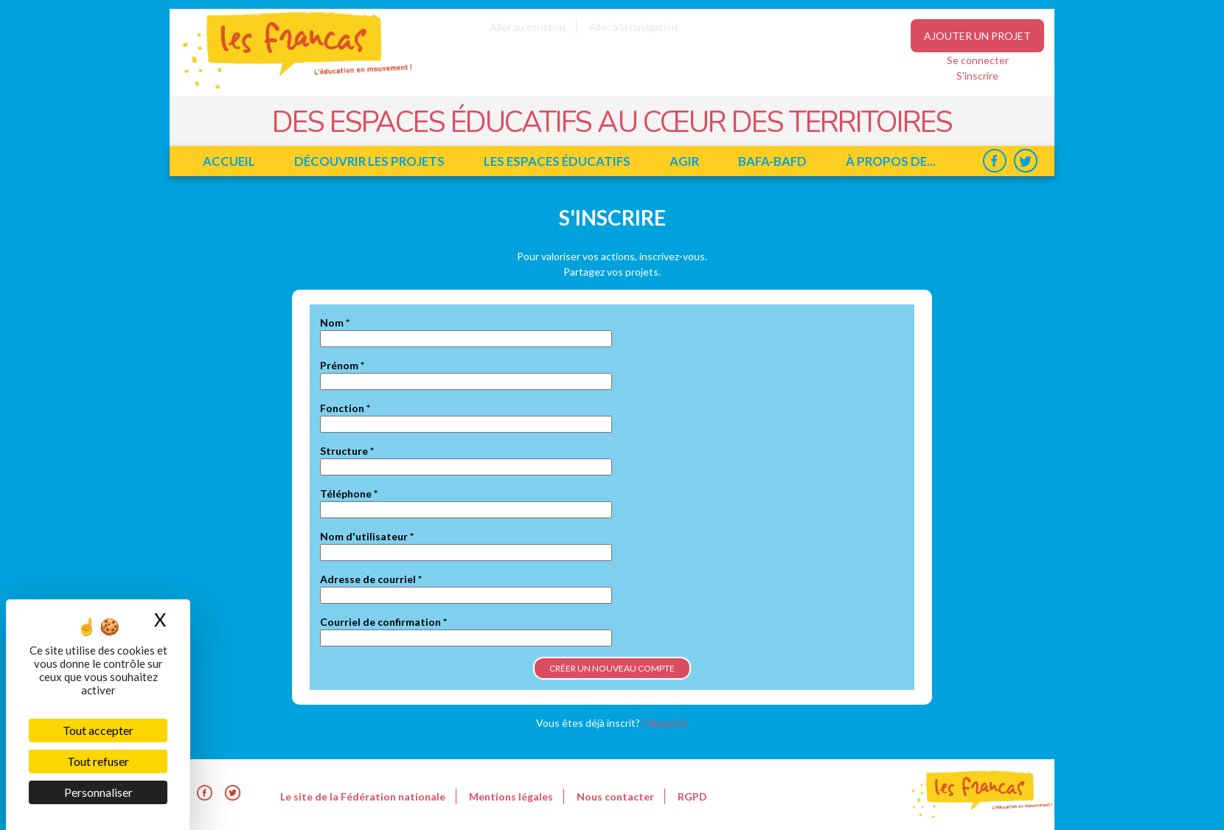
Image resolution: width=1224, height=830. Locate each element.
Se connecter (978, 60)
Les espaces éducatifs (557, 161)
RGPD (692, 796)
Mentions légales (511, 796)
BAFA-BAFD (772, 161)
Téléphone (349, 493)
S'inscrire (977, 75)
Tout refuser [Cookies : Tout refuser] (98, 761)
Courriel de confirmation (383, 621)
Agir (684, 161)
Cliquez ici (665, 722)
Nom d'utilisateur (367, 536)
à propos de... (891, 161)
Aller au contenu (528, 27)
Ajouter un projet (977, 35)
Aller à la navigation (633, 27)
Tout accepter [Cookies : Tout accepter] (98, 730)
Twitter (1025, 161)
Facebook (994, 161)
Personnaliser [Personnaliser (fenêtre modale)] (98, 792)
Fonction (345, 408)
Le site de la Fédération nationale (362, 796)
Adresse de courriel (371, 579)
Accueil (229, 161)
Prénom (342, 365)
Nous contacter (615, 796)
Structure (347, 450)
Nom (335, 322)
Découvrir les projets (369, 161)
